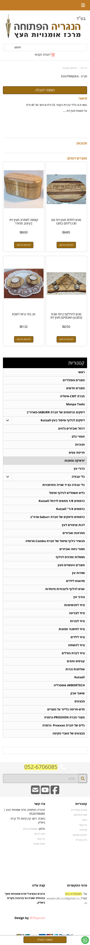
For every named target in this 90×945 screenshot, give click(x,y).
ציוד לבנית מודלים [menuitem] (73, 653)
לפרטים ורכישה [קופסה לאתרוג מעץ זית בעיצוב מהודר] (24, 245)
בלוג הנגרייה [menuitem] (81, 840)
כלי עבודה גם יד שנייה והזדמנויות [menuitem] (63, 485)
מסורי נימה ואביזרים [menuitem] (72, 549)
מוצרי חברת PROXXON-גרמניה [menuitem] (64, 717)
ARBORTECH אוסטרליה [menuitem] (69, 685)
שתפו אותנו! (39, 844)
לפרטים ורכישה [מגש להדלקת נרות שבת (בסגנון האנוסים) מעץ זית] (66, 339)
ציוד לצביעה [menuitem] (77, 613)
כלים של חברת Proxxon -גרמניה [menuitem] (63, 725)
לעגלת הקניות (42, 54)
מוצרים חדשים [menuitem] (75, 388)
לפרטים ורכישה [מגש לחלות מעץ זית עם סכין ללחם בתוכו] (66, 245)
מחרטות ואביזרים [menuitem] (74, 533)
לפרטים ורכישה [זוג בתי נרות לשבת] (24, 339)
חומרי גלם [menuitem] (78, 436)
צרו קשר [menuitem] (83, 825)
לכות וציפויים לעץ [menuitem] (73, 525)
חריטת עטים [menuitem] (77, 452)
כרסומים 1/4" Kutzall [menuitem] (70, 509)
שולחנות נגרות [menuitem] (75, 669)
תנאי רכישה (39, 834)
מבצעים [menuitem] (80, 701)
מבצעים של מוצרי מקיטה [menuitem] (69, 733)
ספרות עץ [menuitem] (78, 573)
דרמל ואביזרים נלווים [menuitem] (71, 428)
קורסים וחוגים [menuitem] (76, 661)
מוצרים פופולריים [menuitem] (74, 380)
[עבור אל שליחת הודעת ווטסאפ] (85, 940)
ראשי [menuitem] (81, 372)
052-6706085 (40, 767)
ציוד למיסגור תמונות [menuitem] (72, 629)
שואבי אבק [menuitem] (77, 693)
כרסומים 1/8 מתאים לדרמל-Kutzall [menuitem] (62, 501)
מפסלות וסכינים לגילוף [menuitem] (70, 557)
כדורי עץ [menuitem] (79, 469)
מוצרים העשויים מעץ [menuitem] (71, 565)
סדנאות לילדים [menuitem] (75, 581)
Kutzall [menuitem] (79, 677)
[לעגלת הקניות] (45, 54)
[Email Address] (35, 793)
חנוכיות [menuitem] (80, 444)
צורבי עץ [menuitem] (79, 597)
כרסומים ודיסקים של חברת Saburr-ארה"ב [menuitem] (57, 517)
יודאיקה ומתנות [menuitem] (75, 461)
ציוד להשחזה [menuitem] (76, 645)
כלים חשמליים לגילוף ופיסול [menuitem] (67, 493)
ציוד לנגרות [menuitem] (77, 621)
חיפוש (18, 47)
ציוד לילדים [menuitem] (78, 637)
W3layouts (37, 918)
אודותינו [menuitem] (83, 830)
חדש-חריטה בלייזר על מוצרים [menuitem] (66, 709)
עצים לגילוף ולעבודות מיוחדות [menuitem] (65, 589)
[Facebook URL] (55, 793)
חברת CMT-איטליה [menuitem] (72, 396)
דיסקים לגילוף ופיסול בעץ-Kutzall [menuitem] (63, 420)
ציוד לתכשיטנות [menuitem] (74, 605)
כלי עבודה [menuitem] (78, 477)
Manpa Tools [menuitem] (75, 404)
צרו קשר (41, 839)
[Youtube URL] (45, 793)
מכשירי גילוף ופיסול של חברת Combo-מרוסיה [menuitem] (55, 541)
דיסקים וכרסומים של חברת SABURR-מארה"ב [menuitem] (56, 412)
